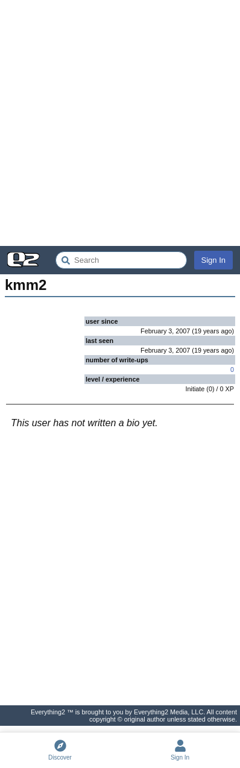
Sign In (213, 260)
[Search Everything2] (121, 260)
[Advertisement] (120, 123)
